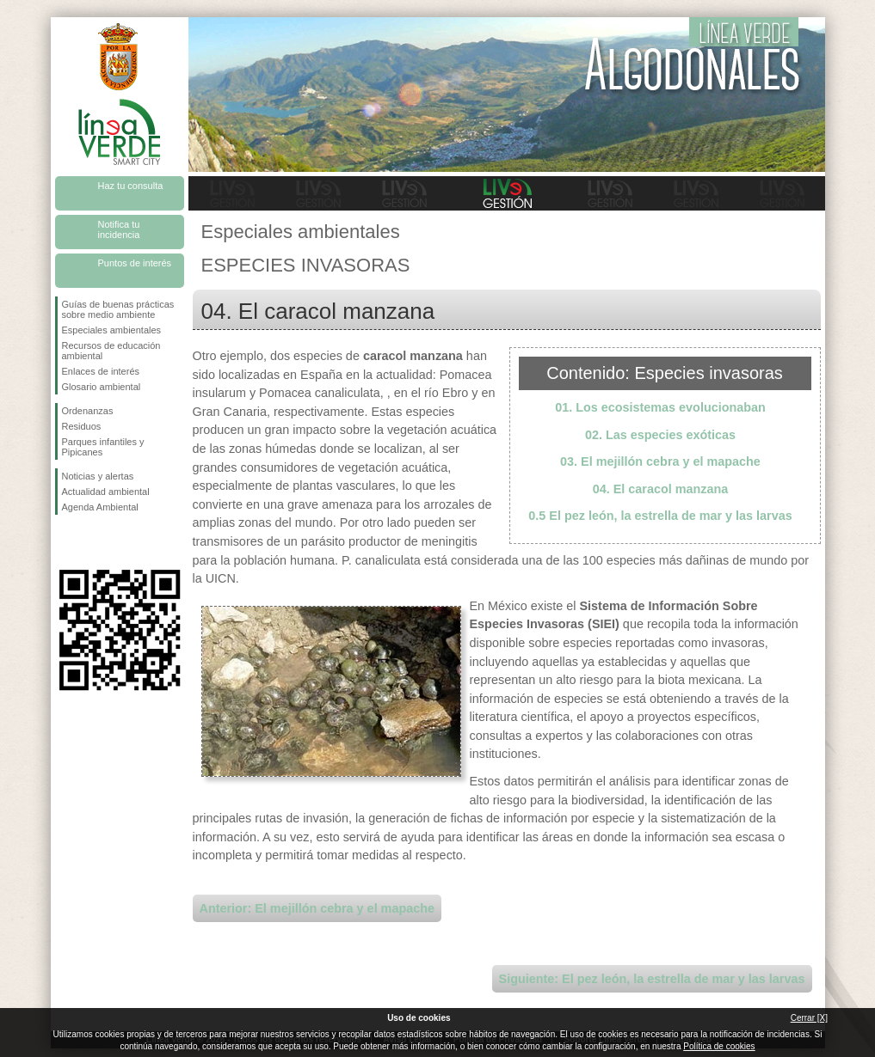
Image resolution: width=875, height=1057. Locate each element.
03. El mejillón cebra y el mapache (660, 461)
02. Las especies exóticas (660, 435)
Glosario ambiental (101, 387)
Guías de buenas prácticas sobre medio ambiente (118, 309)
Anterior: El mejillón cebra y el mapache (317, 908)
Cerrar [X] (809, 1018)
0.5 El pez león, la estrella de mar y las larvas (660, 515)
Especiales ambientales (112, 330)
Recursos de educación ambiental (111, 350)
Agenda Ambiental (100, 507)
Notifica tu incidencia (119, 229)
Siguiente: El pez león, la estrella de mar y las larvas (652, 979)
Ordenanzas (88, 411)
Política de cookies (719, 1046)
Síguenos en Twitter (93, 542)
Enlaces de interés (101, 371)
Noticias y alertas (98, 476)
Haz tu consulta (130, 185)
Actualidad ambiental (106, 491)
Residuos (82, 426)
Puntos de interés (135, 263)
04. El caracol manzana (661, 489)
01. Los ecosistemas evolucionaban (660, 407)
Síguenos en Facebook (65, 542)
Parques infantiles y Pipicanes (103, 447)
